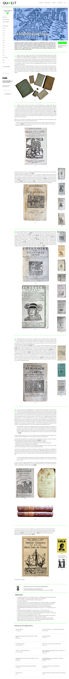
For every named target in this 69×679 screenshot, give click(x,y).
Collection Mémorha (57, 629)
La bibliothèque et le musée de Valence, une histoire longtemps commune (38, 648)
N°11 (4, 38)
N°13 (4, 33)
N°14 (4, 30)
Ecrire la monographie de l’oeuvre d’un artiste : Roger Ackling (52, 630)
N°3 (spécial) (5, 57)
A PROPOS (4, 672)
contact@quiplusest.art (39, 674)
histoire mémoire (30, 667)
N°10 (4, 40)
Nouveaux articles (6, 19)
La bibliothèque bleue (20, 638)
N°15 (4, 28)
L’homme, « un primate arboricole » (48, 638)
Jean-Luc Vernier (18, 650)
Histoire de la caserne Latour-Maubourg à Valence (51, 647)
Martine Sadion (31, 639)
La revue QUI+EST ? (38, 672)
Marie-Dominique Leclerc (62, 45)
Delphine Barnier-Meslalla (45, 639)
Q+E (16, 658)
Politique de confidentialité (39, 676)
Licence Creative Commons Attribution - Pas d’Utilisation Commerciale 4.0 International (7, 82)
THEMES (4, 677)
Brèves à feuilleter (6, 21)
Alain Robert (60, 47)
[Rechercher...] (7, 73)
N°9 (3, 42)
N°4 (3, 55)
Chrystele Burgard (18, 630)
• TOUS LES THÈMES (6, 66)
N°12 (4, 35)
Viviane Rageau (44, 649)
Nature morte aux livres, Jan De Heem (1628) (37, 638)
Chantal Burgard (56, 640)
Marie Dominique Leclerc (19, 639)
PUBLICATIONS (5, 674)
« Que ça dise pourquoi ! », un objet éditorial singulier (39, 629)
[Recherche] (3, 73)
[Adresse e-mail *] (8, 90)
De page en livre (19, 657)
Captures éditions (19, 629)
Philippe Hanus (56, 630)
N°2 (3, 59)
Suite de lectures (44, 657)
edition (27, 667)
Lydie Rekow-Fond (44, 631)
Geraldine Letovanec (31, 630)
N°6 (3, 50)
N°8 (3, 45)
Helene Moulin (31, 650)
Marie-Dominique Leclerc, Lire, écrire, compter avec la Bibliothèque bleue (36, 586)
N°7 (3, 47)
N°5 (3, 52)
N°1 (3, 62)
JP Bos (30, 658)
